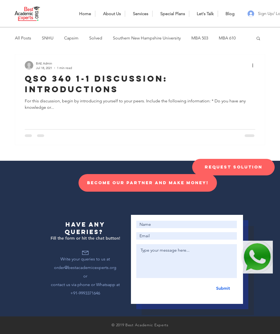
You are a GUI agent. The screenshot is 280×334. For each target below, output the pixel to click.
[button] (258, 39)
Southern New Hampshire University (147, 38)
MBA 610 (227, 38)
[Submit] (223, 288)
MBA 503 (199, 38)
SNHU (47, 38)
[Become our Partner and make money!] (148, 183)
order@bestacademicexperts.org (85, 267)
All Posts (23, 38)
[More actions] (254, 65)
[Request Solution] (233, 167)
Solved (95, 38)
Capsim (71, 38)
